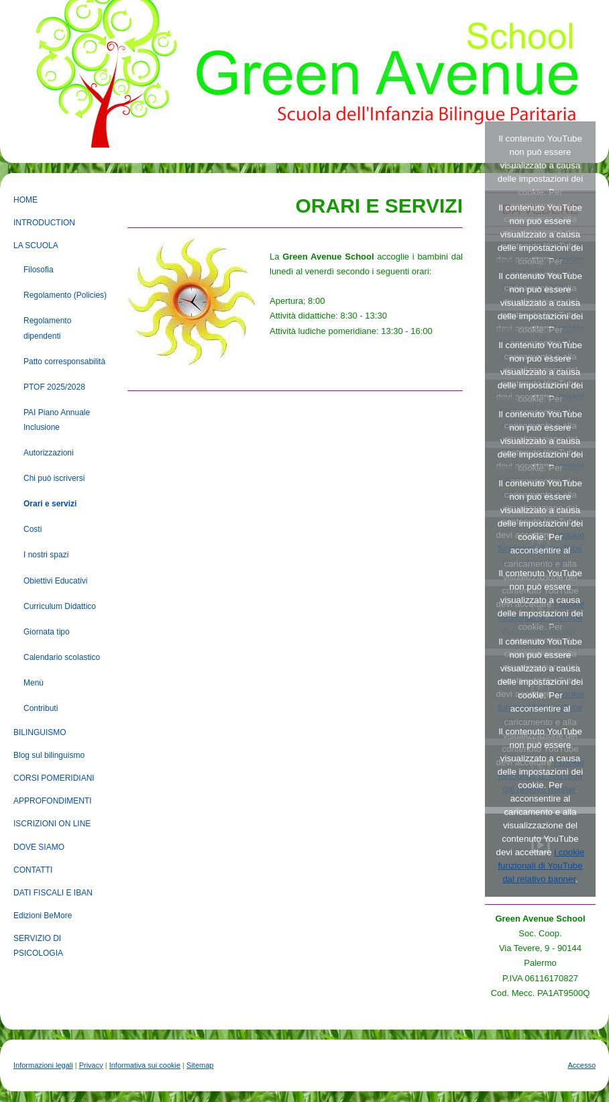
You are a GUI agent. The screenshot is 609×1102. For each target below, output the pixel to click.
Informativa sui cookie (144, 1065)
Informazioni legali (43, 1065)
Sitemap (199, 1065)
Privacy (91, 1065)
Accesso (581, 1065)
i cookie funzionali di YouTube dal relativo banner (541, 865)
